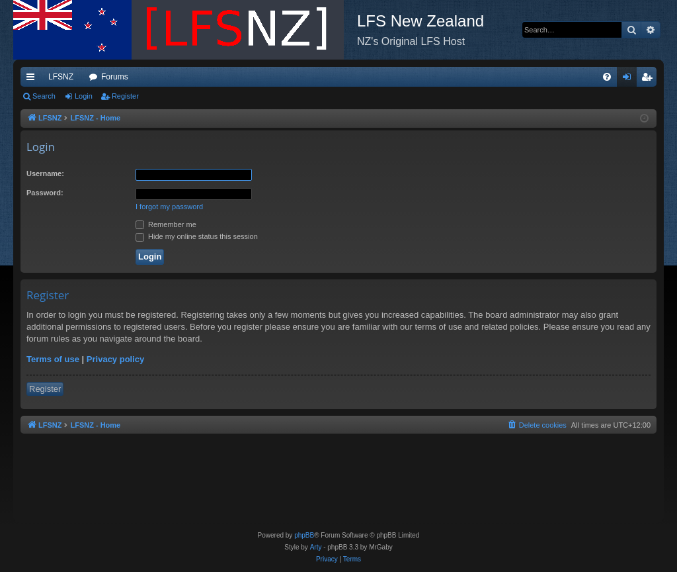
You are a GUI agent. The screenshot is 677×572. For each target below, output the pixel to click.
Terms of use (52, 359)
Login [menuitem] (630, 79)
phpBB (304, 535)
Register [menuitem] (650, 79)
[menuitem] (607, 77)
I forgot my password (169, 207)
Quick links (33, 79)
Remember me (166, 224)
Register (125, 96)
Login (84, 96)
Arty (316, 547)
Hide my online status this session (197, 236)
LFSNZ (60, 76)
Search (44, 96)
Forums (114, 76)
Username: (45, 173)
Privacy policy (115, 359)
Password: (44, 193)
